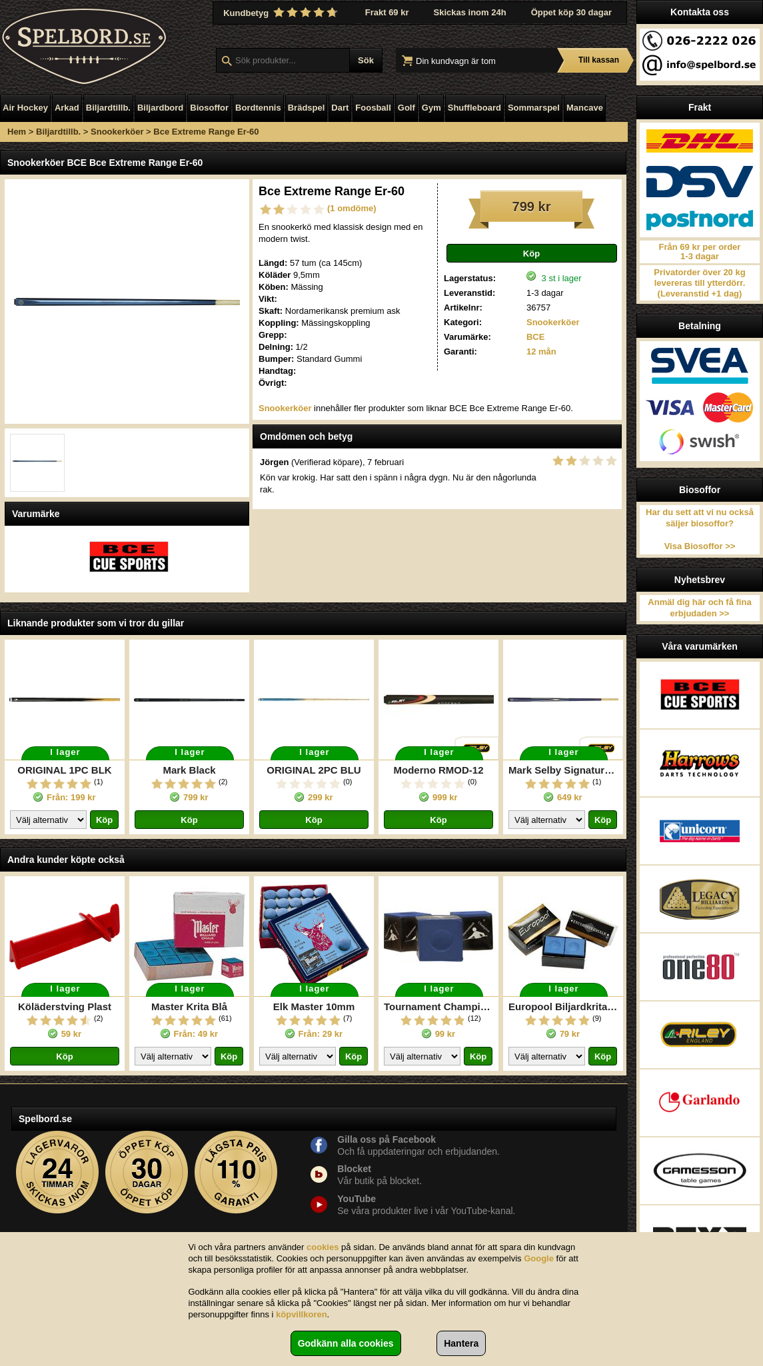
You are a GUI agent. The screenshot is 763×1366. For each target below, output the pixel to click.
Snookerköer (117, 132)
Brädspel (306, 108)
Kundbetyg (282, 12)
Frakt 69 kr (387, 12)
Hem (16, 132)
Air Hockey (25, 108)
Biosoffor (209, 108)
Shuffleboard (474, 108)
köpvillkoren (301, 1314)
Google (539, 1258)
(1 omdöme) (352, 208)
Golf (406, 108)
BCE (535, 337)
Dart (340, 108)
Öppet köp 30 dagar (571, 12)
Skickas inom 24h (470, 12)
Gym (431, 108)
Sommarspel (534, 108)
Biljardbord (160, 108)
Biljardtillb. (108, 108)
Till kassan (598, 60)
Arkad (67, 108)
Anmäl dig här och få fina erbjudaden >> (699, 607)
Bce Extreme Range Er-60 (206, 132)
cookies (323, 1247)
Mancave (584, 108)
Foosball (372, 108)
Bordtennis (258, 108)
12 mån (541, 351)
